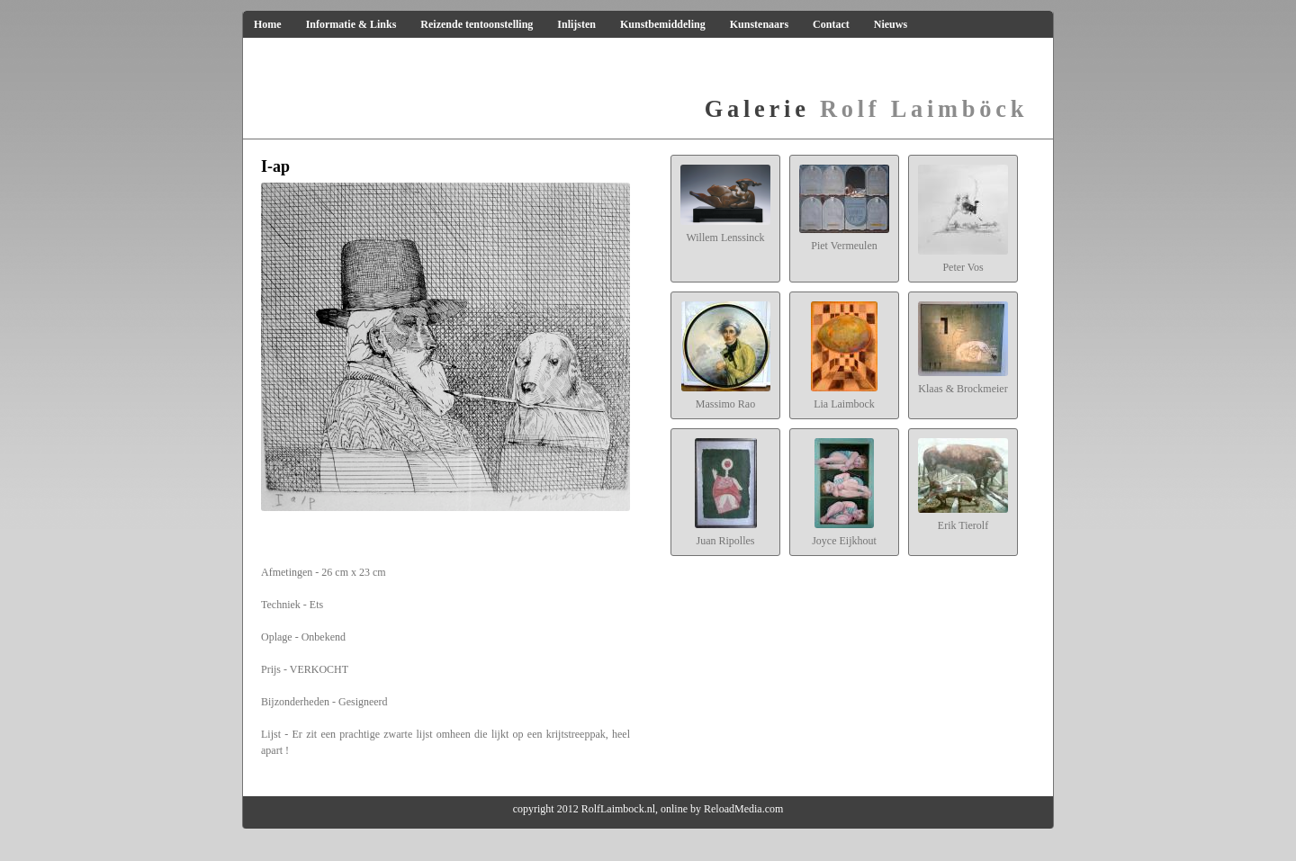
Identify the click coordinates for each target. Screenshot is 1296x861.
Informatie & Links (351, 24)
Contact (831, 24)
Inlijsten (576, 24)
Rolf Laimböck (866, 108)
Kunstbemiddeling (663, 24)
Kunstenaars (759, 24)
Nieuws (890, 24)
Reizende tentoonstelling (476, 24)
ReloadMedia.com (743, 809)
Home (268, 24)
